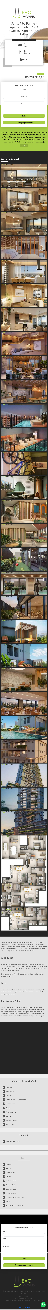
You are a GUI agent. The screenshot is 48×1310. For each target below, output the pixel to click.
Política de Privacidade (24, 1307)
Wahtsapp (24, 96)
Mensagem (24, 104)
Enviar (24, 116)
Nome (24, 89)
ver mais (24, 146)
